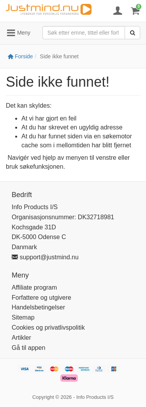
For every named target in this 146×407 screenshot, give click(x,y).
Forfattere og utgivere (41, 297)
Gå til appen (28, 347)
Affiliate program (34, 287)
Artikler (21, 337)
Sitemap (23, 317)
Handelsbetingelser (38, 307)
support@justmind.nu (45, 257)
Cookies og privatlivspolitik (48, 327)
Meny (18, 33)
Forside (20, 56)
